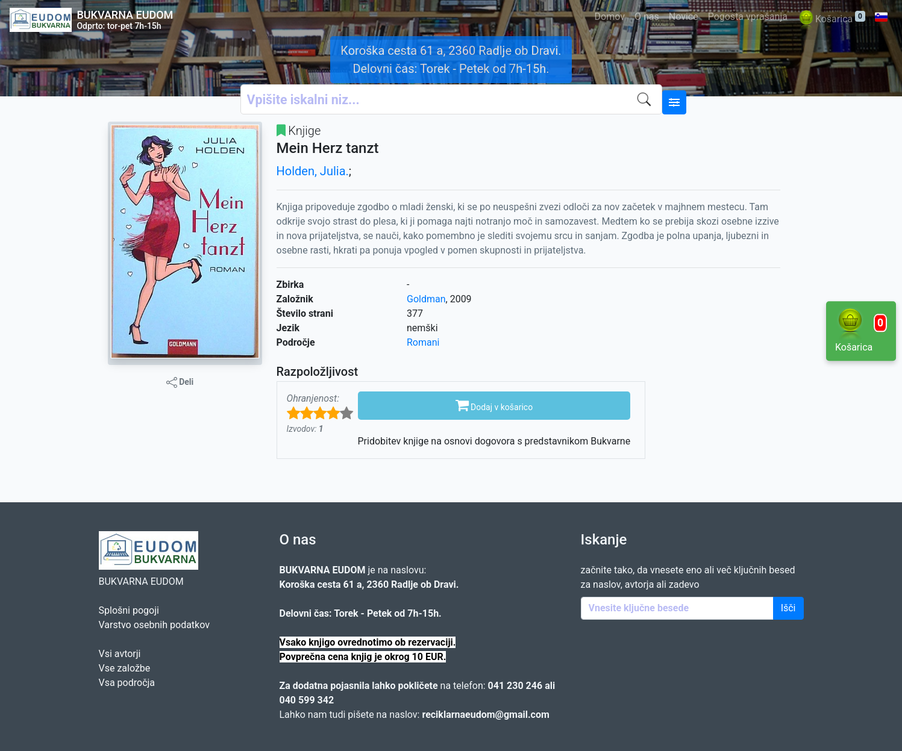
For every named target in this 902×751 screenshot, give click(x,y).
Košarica (831, 20)
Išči (788, 608)
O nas (646, 16)
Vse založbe (125, 668)
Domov (610, 16)
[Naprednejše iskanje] (674, 102)
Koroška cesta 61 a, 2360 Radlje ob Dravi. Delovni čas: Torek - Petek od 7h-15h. (450, 59)
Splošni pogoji (129, 610)
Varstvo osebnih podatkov (154, 625)
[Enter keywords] (677, 608)
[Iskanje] (647, 99)
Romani (423, 342)
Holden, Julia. (313, 171)
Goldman (426, 299)
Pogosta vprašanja (748, 16)
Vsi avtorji (120, 653)
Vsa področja (127, 682)
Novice (683, 16)
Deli (180, 382)
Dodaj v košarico (494, 404)
